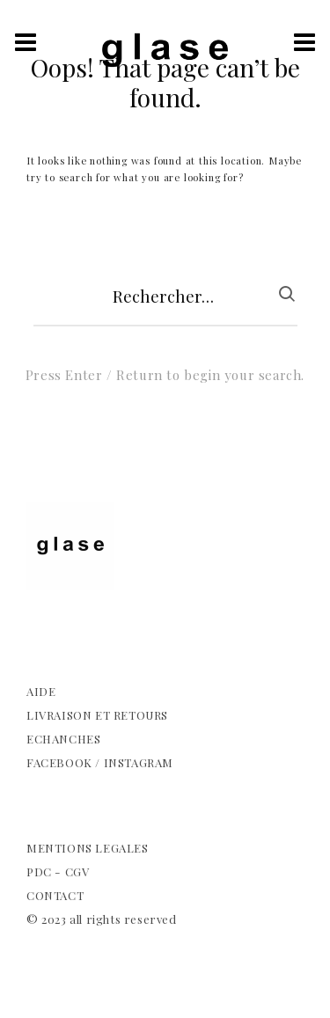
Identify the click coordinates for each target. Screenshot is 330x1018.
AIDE (40, 691)
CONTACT (55, 895)
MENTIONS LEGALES (87, 847)
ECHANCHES (63, 738)
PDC (39, 871)
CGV (77, 871)
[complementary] (165, 538)
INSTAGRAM (138, 762)
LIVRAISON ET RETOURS (97, 714)
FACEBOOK (59, 762)
